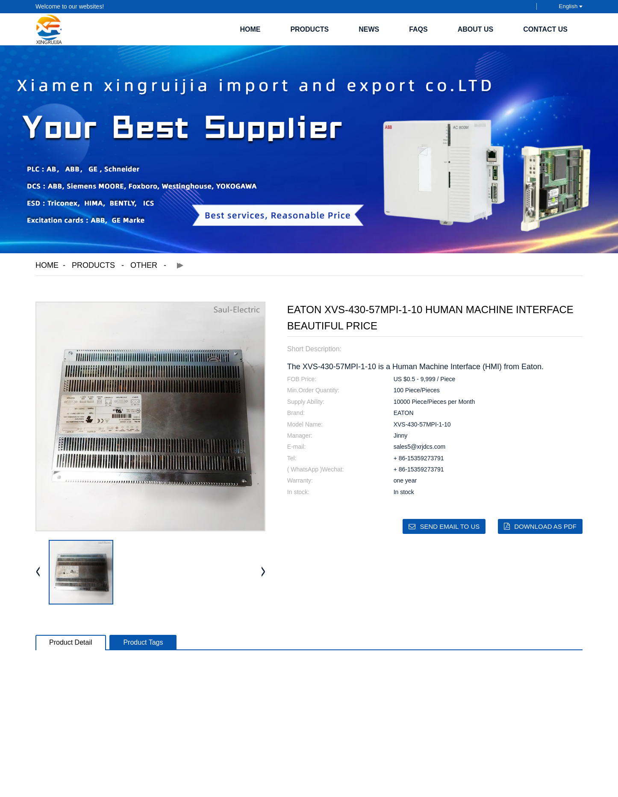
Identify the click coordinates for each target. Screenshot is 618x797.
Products (309, 29)
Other (143, 265)
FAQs (418, 29)
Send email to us (450, 526)
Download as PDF (545, 526)
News (369, 29)
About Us (476, 29)
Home (250, 29)
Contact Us (545, 29)
